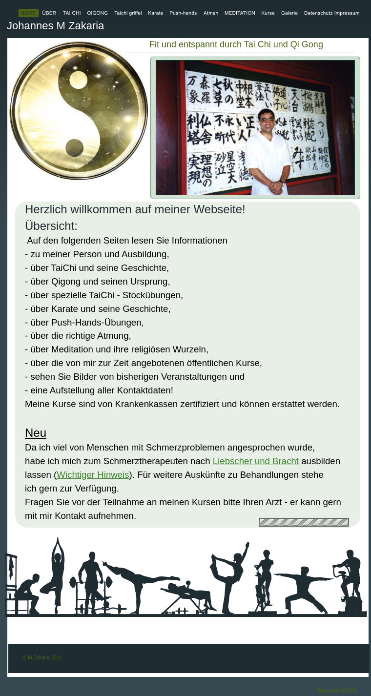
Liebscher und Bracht (256, 461)
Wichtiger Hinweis (93, 475)
